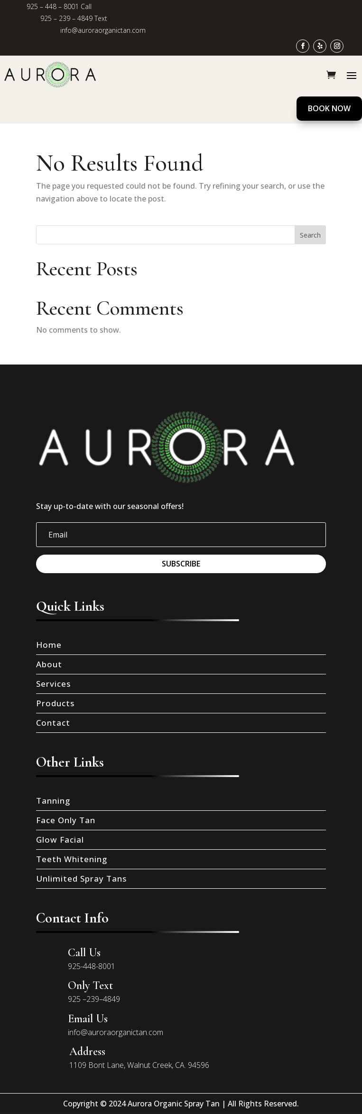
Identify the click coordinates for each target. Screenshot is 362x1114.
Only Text (90, 985)
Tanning (53, 800)
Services (53, 683)
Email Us (88, 1019)
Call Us (84, 953)
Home (49, 644)
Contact (53, 722)
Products (55, 703)
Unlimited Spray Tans (81, 878)
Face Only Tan (65, 820)
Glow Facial (60, 839)
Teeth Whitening (71, 859)
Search (310, 235)
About (49, 664)
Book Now (329, 108)
